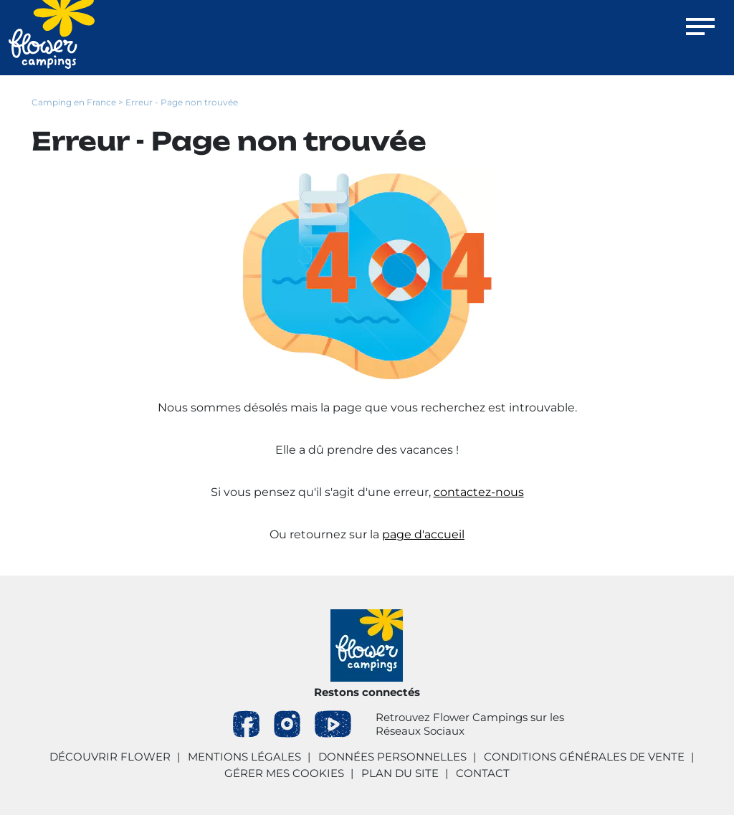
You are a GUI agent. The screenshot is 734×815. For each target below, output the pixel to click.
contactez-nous (479, 492)
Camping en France (74, 102)
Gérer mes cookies (284, 773)
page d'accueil (423, 534)
